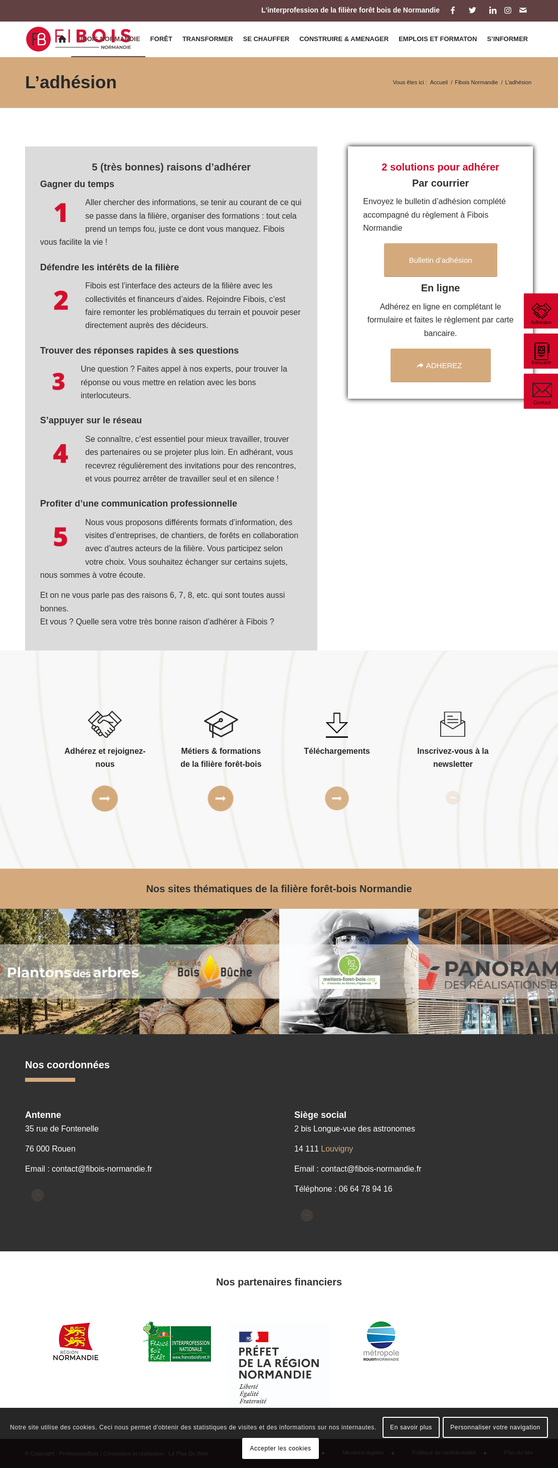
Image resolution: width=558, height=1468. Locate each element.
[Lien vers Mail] (522, 10)
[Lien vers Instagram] (507, 10)
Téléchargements (337, 751)
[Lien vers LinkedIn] (492, 10)
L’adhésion (71, 82)
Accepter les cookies (280, 1448)
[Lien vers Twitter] (472, 10)
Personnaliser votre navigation (495, 1427)
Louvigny (337, 1149)
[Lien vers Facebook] (452, 10)
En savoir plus (411, 1427)
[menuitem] (62, 39)
